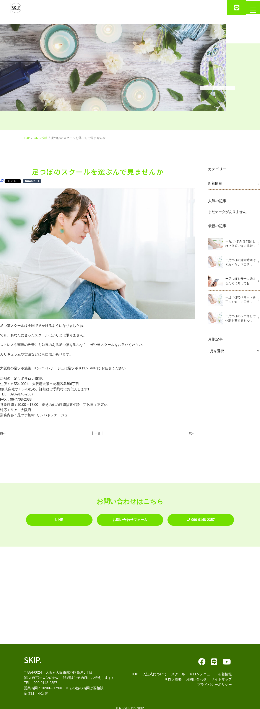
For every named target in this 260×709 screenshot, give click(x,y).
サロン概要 (173, 677)
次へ (192, 433)
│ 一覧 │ (97, 433)
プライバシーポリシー (214, 682)
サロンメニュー (201, 671)
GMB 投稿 (41, 138)
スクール (178, 671)
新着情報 (215, 183)
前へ (3, 433)
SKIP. (33, 657)
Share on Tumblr (32, 181)
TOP (27, 138)
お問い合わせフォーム (130, 518)
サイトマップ (221, 677)
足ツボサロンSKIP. (131, 705)
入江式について (155, 671)
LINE (59, 518)
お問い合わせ (196, 677)
